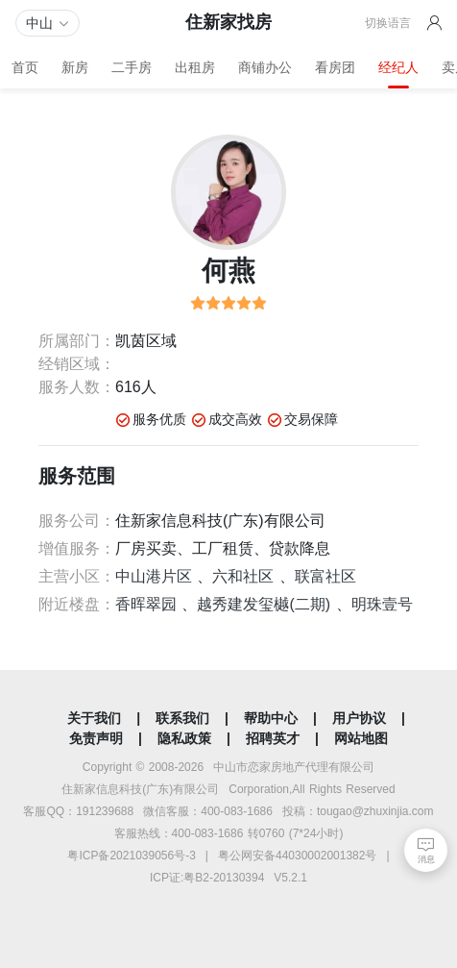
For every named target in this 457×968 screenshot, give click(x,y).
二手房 (131, 67)
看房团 (335, 67)
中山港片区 (153, 576)
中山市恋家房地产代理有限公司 (293, 767)
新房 (74, 67)
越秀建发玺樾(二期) (266, 604)
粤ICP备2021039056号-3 (131, 855)
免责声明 (96, 738)
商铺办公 (265, 67)
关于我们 (94, 718)
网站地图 (361, 738)
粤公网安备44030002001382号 (297, 855)
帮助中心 (271, 718)
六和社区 (243, 576)
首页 (25, 67)
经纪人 (398, 67)
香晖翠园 (148, 604)
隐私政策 (184, 738)
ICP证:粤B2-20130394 (207, 877)
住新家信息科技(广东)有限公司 (140, 789)
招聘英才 (273, 738)
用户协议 (359, 718)
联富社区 (325, 576)
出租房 (195, 67)
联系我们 (182, 718)
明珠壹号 (382, 604)
